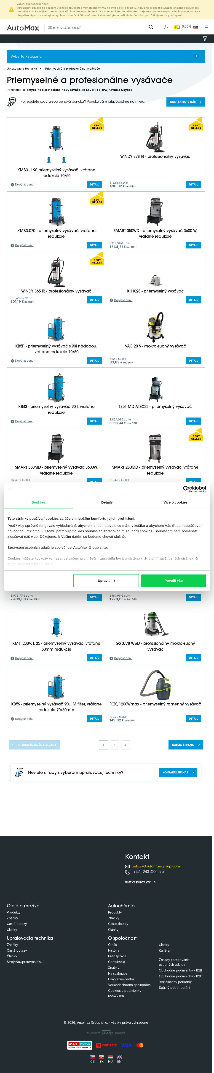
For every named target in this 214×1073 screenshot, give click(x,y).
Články (12, 930)
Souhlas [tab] (38, 502)
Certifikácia (116, 962)
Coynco (126, 89)
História (113, 950)
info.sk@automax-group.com (156, 866)
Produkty (14, 912)
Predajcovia (117, 956)
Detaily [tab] (107, 502)
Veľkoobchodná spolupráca (129, 985)
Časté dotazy (17, 924)
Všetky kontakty (138, 882)
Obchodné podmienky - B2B (180, 970)
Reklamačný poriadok (175, 982)
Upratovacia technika (22, 68)
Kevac (113, 89)
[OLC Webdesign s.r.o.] (106, 1032)
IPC (104, 89)
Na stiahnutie (117, 973)
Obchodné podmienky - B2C (180, 976)
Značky (12, 918)
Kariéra (164, 950)
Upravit (106, 580)
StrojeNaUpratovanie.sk (25, 962)
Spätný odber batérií (174, 987)
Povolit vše (174, 580)
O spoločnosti (123, 939)
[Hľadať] (151, 27)
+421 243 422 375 (148, 872)
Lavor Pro (93, 89)
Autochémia (121, 906)
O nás (112, 945)
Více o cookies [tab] (175, 502)
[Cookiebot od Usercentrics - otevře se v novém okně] (186, 489)
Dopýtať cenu (24, 184)
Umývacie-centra (121, 979)
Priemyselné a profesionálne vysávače (72, 68)
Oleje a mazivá (23, 906)
